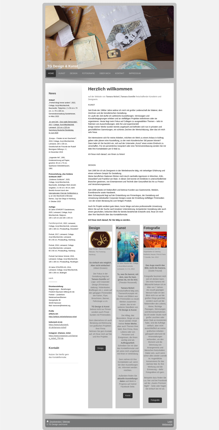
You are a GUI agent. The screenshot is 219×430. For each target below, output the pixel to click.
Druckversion (54, 421)
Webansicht (167, 424)
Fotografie (155, 400)
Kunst (127, 395)
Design (100, 348)
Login (170, 421)
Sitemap (66, 421)
